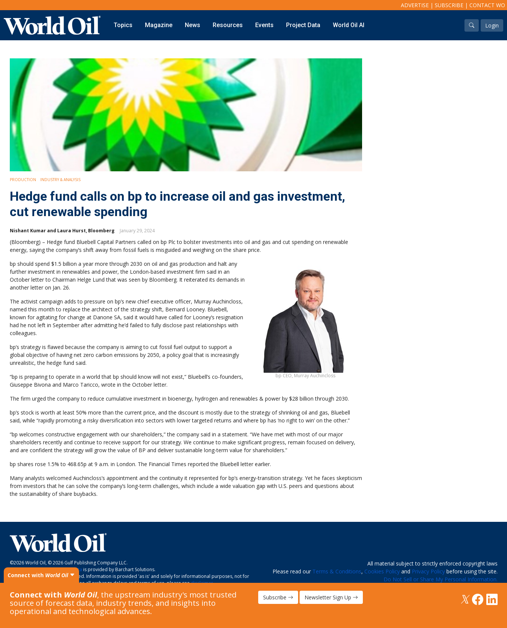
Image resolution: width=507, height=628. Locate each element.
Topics (123, 25)
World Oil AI (348, 25)
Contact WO (487, 5)
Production (23, 179)
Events (264, 25)
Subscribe (449, 5)
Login (492, 25)
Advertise (415, 5)
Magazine (158, 25)
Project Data (303, 25)
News (192, 25)
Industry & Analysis (60, 179)
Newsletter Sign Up (331, 597)
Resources (228, 25)
